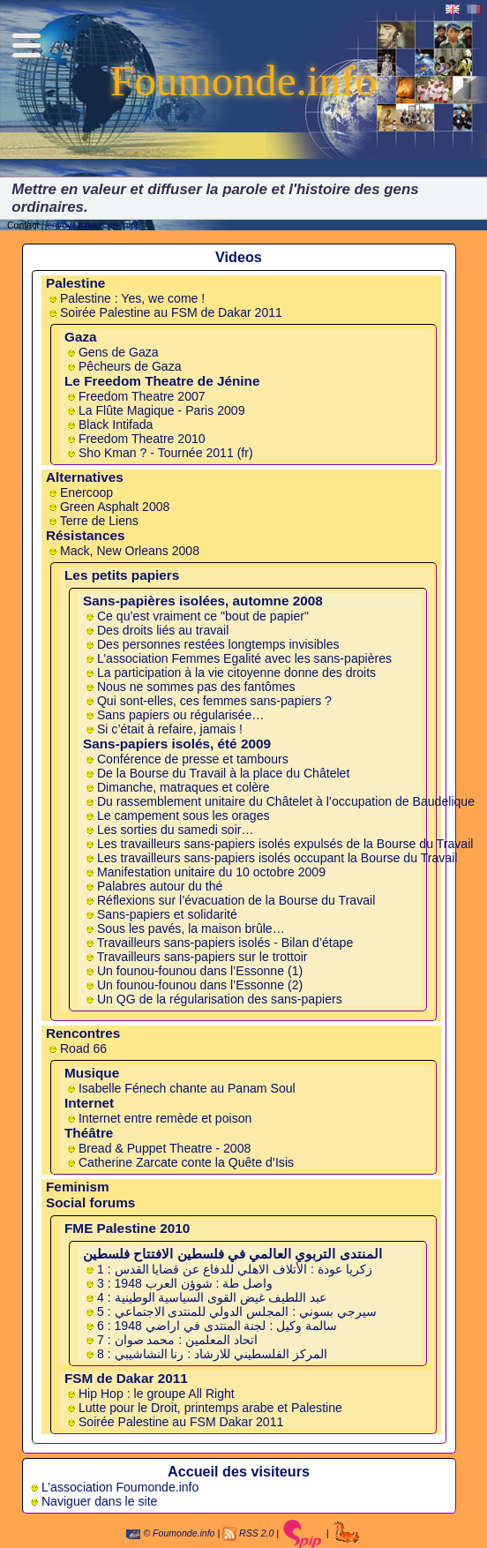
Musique (91, 1072)
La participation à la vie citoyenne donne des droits (236, 672)
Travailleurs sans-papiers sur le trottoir (202, 957)
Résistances (85, 535)
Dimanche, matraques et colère (183, 787)
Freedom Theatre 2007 (142, 396)
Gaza (80, 336)
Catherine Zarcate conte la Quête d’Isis (186, 1162)
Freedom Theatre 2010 (142, 439)
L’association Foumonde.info (120, 1487)
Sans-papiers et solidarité (167, 914)
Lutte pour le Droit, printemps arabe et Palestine (210, 1408)
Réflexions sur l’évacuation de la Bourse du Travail (236, 900)
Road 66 (83, 1048)
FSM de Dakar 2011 (126, 1378)
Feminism (77, 1186)
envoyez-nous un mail (92, 225)
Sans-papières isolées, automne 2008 (203, 600)
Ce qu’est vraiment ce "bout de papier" (203, 616)
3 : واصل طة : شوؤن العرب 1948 (185, 1283)
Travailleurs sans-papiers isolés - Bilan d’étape (225, 943)
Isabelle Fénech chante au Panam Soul (187, 1088)
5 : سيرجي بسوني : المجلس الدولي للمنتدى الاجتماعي (237, 1311)
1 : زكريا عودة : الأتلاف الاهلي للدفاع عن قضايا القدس (234, 1269)
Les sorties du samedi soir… (175, 830)
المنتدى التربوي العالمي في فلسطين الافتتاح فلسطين (232, 1253)
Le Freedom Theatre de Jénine (161, 380)
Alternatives (85, 477)
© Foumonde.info (170, 1533)
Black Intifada (116, 424)
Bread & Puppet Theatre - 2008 (165, 1148)
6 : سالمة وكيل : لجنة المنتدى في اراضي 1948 (217, 1326)
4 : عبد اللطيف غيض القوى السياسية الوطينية (211, 1297)
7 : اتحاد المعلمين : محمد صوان (177, 1340)
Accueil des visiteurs (239, 1471)
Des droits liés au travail (163, 630)
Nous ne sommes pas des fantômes (196, 687)
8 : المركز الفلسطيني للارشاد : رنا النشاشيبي (212, 1354)
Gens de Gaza (119, 352)
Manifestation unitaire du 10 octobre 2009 (211, 872)
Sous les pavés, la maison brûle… (191, 928)
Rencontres (83, 1033)
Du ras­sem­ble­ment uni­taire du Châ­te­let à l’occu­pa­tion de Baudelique (286, 801)
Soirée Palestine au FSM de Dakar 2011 (171, 312)
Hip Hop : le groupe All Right (157, 1393)
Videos (238, 257)
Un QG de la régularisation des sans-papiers (219, 999)
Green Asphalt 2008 (114, 507)
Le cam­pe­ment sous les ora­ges (183, 815)
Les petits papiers (121, 574)
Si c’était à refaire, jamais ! (170, 729)
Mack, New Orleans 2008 (129, 551)
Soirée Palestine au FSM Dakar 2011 (181, 1422)
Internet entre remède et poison (165, 1118)
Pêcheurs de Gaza (130, 366)
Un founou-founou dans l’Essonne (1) (200, 971)
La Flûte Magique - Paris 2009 (162, 410)
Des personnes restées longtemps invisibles (218, 644)
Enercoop (86, 492)
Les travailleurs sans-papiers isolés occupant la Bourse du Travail (277, 858)
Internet (89, 1102)
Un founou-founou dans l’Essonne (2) (200, 985)
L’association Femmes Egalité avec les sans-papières (244, 658)
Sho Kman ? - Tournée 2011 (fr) (166, 453)
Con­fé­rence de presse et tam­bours (192, 759)
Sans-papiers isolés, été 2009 (177, 743)
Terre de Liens (99, 521)
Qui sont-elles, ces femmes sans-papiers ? (214, 701)
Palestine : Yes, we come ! (132, 298)
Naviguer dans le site (99, 1501)
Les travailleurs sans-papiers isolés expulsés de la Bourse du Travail (285, 844)
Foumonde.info (243, 80)
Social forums (90, 1202)
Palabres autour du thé (159, 886)
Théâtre (88, 1132)
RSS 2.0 (256, 1533)
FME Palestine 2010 (127, 1228)
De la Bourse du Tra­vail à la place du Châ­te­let (223, 773)
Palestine (75, 282)
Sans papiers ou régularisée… (180, 715)
